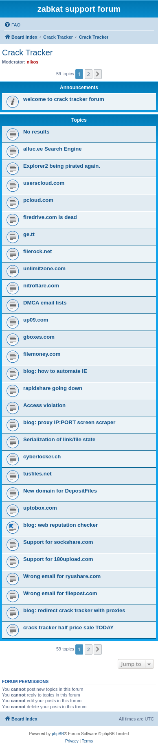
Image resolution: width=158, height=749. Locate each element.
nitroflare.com (41, 286)
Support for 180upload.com (58, 559)
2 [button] (88, 74)
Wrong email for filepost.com (60, 593)
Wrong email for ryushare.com (62, 576)
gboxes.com (39, 337)
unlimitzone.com (44, 268)
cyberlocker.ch (42, 456)
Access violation (44, 405)
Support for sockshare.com (58, 542)
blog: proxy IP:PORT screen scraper (69, 422)
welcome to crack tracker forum (63, 99)
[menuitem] (12, 25)
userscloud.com (43, 183)
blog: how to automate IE (55, 371)
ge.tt (29, 234)
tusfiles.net (37, 474)
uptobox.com (40, 508)
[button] (98, 74)
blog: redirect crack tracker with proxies (74, 610)
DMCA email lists (45, 303)
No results (36, 132)
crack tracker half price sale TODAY (68, 627)
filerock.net (37, 251)
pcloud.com (38, 200)
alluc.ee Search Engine (52, 149)
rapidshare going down (52, 388)
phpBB (58, 733)
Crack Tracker (27, 52)
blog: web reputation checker (60, 525)
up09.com (35, 320)
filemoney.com (41, 354)
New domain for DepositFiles (60, 491)
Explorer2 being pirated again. (61, 166)
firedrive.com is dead (50, 217)
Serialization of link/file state (59, 439)
